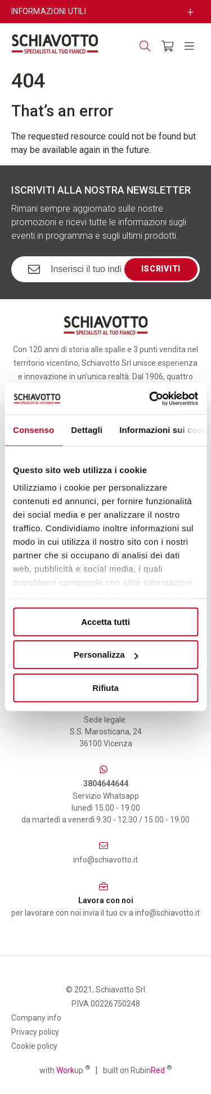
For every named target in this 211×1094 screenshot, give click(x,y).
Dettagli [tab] (86, 430)
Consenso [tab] (33, 430)
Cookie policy (34, 1046)
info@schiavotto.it (105, 859)
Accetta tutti (105, 622)
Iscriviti (161, 268)
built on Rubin (137, 1070)
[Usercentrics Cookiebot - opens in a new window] (150, 398)
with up (64, 1070)
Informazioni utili (48, 11)
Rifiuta (105, 688)
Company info (36, 1017)
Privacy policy (35, 1031)
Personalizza (106, 654)
